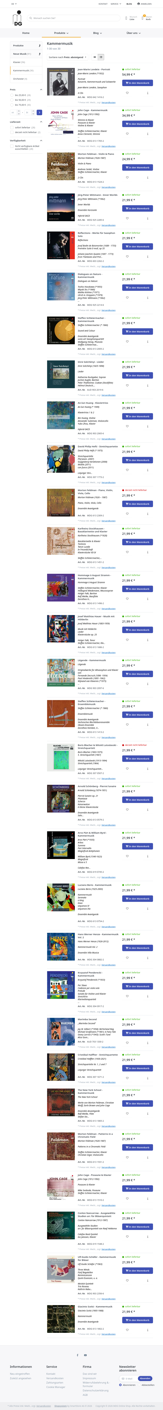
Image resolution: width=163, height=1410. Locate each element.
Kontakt (103, 3)
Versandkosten (109, 102)
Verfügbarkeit (18, 140)
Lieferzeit (15, 121)
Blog (129, 3)
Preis (13, 89)
